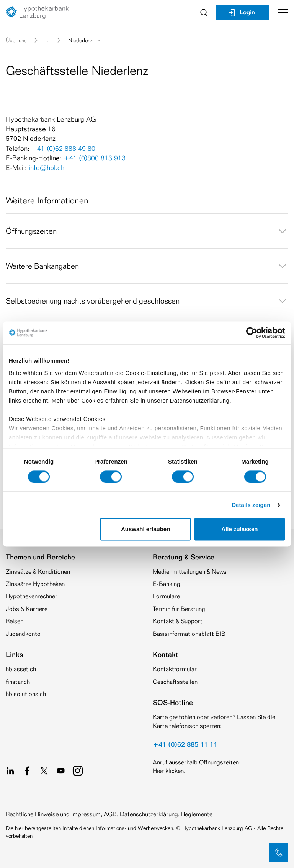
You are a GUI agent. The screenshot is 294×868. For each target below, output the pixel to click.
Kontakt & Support (178, 621)
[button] (278, 852)
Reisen (14, 621)
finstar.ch (18, 681)
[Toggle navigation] (280, 12)
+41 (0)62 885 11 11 (185, 744)
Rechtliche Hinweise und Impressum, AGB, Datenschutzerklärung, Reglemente (109, 814)
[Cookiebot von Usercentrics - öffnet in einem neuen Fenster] (251, 332)
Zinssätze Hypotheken (35, 583)
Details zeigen (251, 505)
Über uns (16, 40)
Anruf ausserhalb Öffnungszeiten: (196, 762)
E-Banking (166, 583)
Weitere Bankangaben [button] (147, 266)
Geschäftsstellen (175, 681)
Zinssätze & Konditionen (38, 571)
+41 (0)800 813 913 (95, 157)
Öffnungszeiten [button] (147, 231)
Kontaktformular (175, 669)
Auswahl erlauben (145, 529)
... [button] (47, 40)
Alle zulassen (239, 529)
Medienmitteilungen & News (190, 571)
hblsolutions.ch (26, 694)
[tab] (147, 231)
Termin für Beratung (179, 608)
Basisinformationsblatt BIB (189, 633)
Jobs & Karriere (26, 608)
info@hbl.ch (46, 167)
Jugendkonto (23, 633)
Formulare (166, 596)
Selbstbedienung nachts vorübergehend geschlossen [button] (147, 301)
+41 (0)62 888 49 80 (63, 148)
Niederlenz (84, 40)
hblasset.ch (21, 669)
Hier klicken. (169, 770)
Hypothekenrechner (31, 596)
